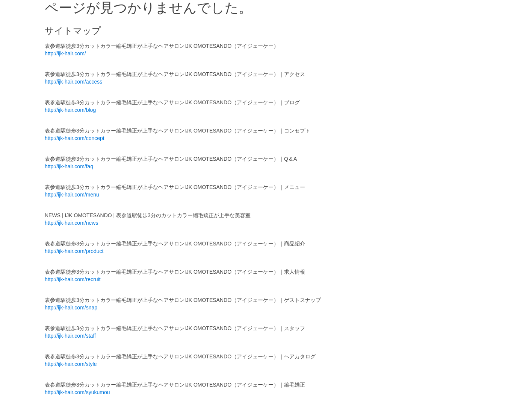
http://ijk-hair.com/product (74, 251)
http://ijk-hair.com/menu (72, 195)
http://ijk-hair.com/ (65, 53)
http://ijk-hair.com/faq (69, 166)
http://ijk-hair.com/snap (71, 308)
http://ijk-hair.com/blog (70, 110)
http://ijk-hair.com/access (73, 82)
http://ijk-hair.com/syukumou (77, 392)
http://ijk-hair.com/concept (74, 138)
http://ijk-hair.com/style (71, 364)
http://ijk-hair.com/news (71, 223)
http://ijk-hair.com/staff (70, 336)
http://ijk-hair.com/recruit (73, 279)
